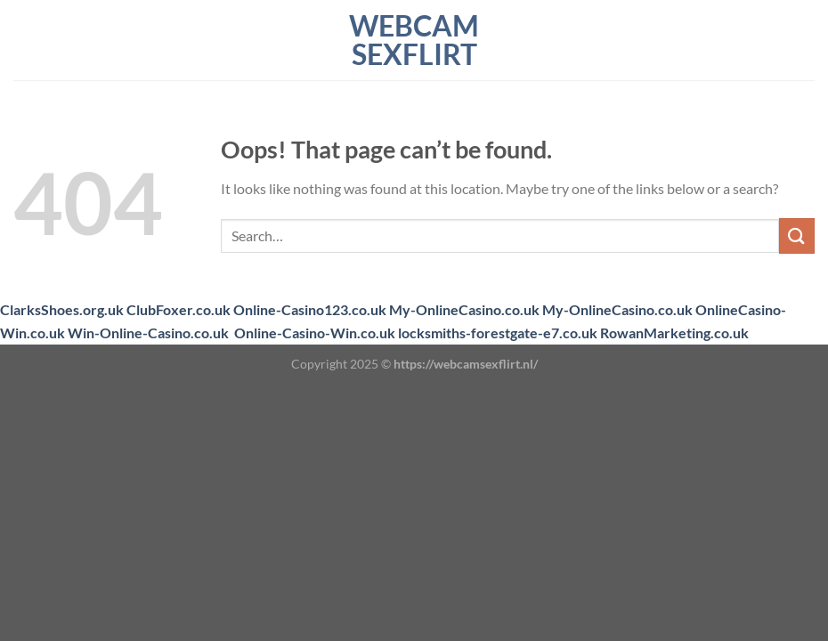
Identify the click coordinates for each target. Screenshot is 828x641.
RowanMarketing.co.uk (674, 332)
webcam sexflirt (414, 40)
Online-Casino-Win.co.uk (314, 332)
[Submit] (797, 235)
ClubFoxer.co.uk (178, 309)
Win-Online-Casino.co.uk (148, 332)
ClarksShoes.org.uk (62, 309)
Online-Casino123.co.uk (309, 309)
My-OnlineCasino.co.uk (464, 309)
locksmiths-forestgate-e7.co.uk (497, 332)
